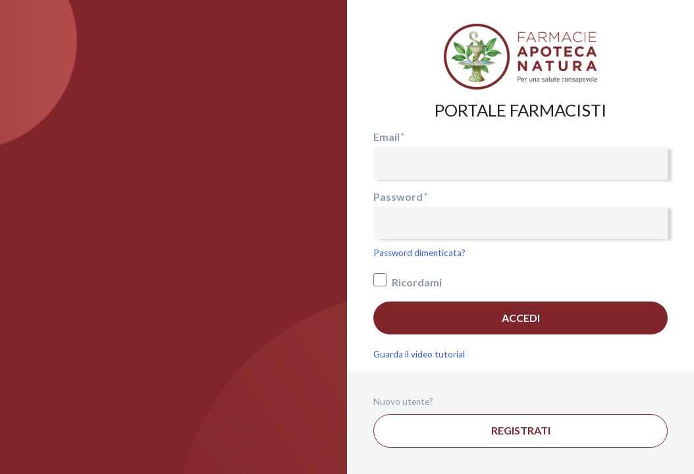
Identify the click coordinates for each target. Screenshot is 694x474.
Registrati (520, 430)
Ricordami (407, 280)
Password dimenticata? (419, 253)
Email (386, 136)
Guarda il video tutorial (419, 354)
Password (398, 196)
